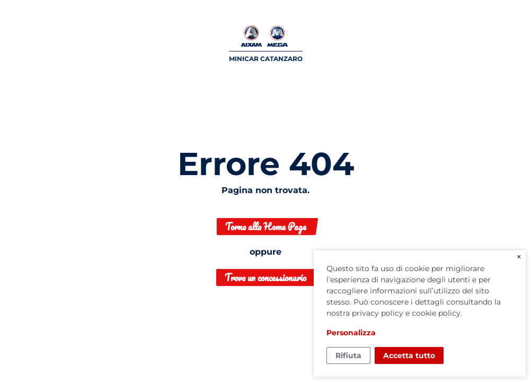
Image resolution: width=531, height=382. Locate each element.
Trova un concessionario (265, 277)
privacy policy (377, 313)
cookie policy (436, 313)
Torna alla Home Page (265, 226)
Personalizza (351, 332)
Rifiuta (348, 355)
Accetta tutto (409, 355)
